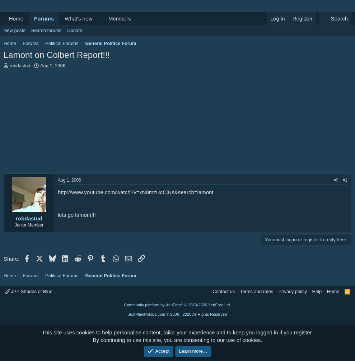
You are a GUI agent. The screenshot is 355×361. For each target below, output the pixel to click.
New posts (14, 30)
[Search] (335, 18)
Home (16, 18)
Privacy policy (293, 291)
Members (119, 18)
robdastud (20, 65)
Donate (74, 30)
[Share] (335, 180)
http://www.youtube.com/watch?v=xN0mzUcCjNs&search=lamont (136, 192)
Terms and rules (256, 291)
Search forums (46, 30)
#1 (345, 180)
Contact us (223, 291)
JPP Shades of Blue (28, 291)
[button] (98, 18)
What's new (78, 18)
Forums (44, 18)
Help (317, 291)
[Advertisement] (177, 123)
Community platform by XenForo (177, 305)
